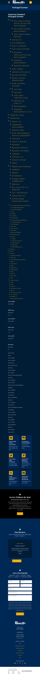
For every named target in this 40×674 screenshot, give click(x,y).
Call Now (20, 513)
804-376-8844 (20, 629)
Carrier (15, 169)
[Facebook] (20, 663)
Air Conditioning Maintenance (18, 207)
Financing (15, 118)
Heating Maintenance (16, 222)
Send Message (19, 613)
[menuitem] (9, 672)
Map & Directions (19, 637)
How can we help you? (12, 595)
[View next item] (10, 561)
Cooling (18, 89)
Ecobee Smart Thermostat (16, 288)
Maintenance (20, 106)
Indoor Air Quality (21, 72)
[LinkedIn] (25, 663)
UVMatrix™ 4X (18, 196)
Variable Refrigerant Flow (17, 246)
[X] (22, 663)
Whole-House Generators (16, 232)
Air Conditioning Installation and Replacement (22, 23)
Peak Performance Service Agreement (18, 259)
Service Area (18, 130)
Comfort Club (17, 115)
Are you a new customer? (12, 592)
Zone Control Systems (15, 234)
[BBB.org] (17, 663)
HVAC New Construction (17, 240)
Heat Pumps (17, 69)
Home (20, 643)
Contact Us (17, 157)
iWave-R (16, 184)
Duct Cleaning (19, 46)
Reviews (16, 145)
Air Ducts (16, 40)
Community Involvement (16, 255)
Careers (16, 154)
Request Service (20, 148)
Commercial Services (20, 652)
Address (9, 588)
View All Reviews (17, 560)
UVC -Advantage (20, 193)
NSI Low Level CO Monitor (16, 292)
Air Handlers (18, 43)
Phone (9, 584)
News (14, 163)
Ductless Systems (21, 49)
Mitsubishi (17, 176)
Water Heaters (19, 75)
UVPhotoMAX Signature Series (17, 298)
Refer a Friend (19, 160)
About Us (16, 122)
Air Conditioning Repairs (17, 209)
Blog (20, 657)
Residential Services (20, 648)
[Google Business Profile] (14, 663)
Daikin (15, 173)
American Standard (21, 166)
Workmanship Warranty (20, 646)
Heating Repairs (21, 66)
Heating (18, 92)
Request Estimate (20, 151)
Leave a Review (19, 142)
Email (22, 584)
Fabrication (20, 650)
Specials (16, 138)
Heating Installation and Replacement (22, 55)
